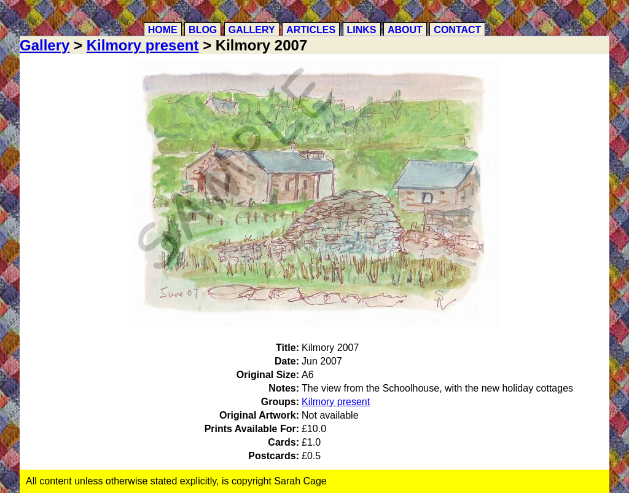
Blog (203, 30)
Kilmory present (143, 45)
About (405, 30)
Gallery (252, 30)
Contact (457, 30)
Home (163, 30)
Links (362, 30)
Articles (310, 30)
